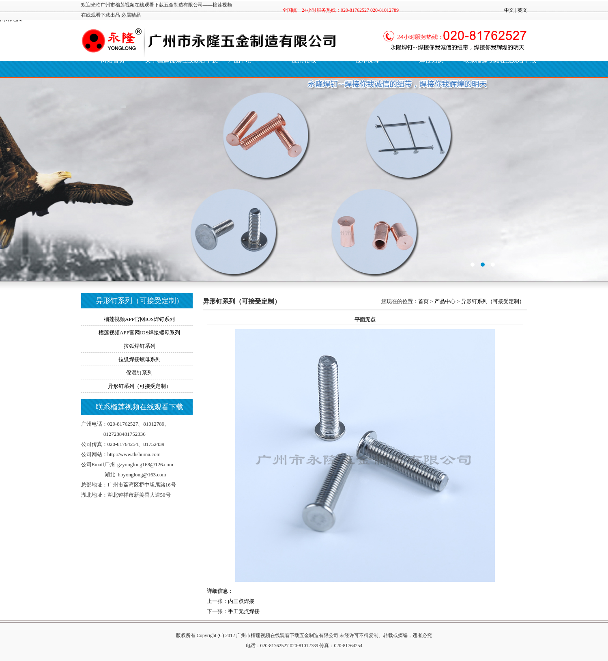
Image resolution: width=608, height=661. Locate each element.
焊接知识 (431, 60)
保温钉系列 (139, 373)
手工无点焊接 (244, 611)
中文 (509, 10)
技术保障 (367, 60)
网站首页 (113, 60)
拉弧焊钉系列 (139, 346)
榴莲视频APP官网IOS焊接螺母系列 (139, 332)
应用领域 (304, 60)
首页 (423, 301)
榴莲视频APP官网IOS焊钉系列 (139, 319)
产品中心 (444, 301)
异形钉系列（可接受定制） (139, 386)
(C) (220, 635)
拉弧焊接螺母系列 (139, 359)
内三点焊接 (241, 601)
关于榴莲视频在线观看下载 (176, 60)
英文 (522, 10)
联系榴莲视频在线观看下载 (495, 60)
